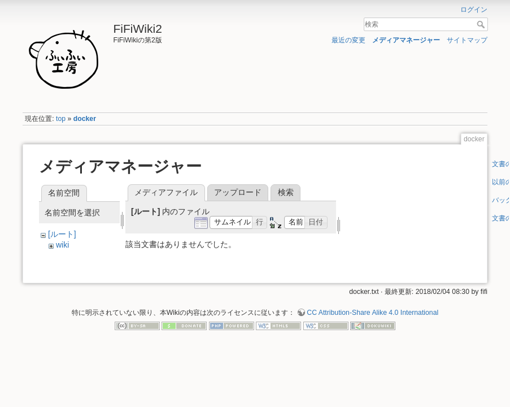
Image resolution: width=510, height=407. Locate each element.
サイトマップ (467, 40)
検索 (482, 24)
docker (84, 119)
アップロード (237, 192)
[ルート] (62, 234)
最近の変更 (348, 40)
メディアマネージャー (406, 40)
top (61, 119)
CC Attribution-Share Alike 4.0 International (372, 313)
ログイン (473, 10)
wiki (62, 244)
